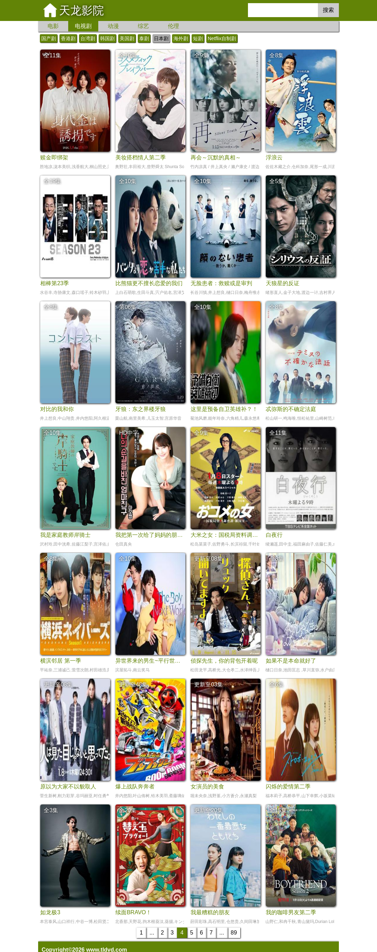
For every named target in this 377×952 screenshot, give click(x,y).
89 (234, 933)
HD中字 (128, 433)
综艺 (143, 26)
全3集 (51, 810)
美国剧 (127, 38)
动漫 (113, 26)
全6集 (276, 684)
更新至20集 (208, 810)
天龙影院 (81, 10)
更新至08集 (208, 559)
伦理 (173, 26)
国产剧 (48, 38)
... (151, 933)
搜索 (328, 10)
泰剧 (144, 38)
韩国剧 (107, 38)
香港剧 (68, 38)
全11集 (52, 55)
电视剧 (83, 26)
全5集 (276, 181)
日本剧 (161, 38)
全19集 (52, 181)
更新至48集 (133, 684)
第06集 (127, 307)
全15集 (278, 810)
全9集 (201, 55)
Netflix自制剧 (222, 38)
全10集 (127, 55)
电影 (53, 26)
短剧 (198, 38)
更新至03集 (208, 684)
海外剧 (180, 38)
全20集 (127, 810)
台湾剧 (87, 38)
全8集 (276, 55)
